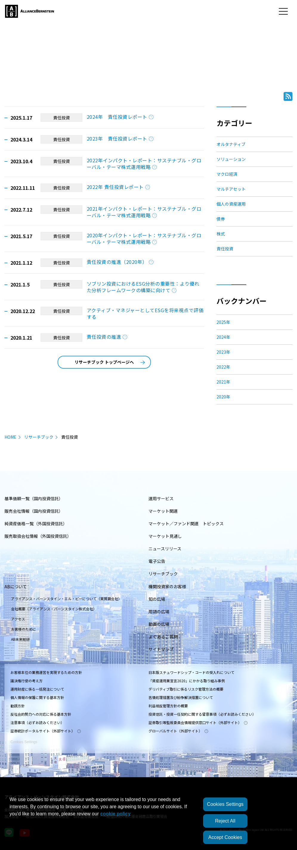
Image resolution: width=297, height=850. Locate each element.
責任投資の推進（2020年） (120, 261)
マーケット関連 (163, 511)
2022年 (223, 367)
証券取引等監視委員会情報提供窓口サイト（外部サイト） (198, 722)
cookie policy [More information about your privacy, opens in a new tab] (115, 813)
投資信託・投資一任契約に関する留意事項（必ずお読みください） (202, 714)
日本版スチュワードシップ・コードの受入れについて (191, 672)
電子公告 (156, 561)
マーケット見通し (165, 536)
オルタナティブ (230, 144)
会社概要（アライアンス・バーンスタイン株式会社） (54, 608)
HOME (10, 437)
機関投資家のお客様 (167, 586)
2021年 (223, 382)
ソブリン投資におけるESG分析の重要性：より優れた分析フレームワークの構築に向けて (143, 287)
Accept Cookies (225, 837)
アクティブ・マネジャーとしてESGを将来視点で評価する (145, 313)
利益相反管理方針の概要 (168, 705)
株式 (220, 234)
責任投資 (61, 118)
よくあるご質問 (163, 637)
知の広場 (156, 599)
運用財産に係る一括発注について (37, 689)
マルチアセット (231, 189)
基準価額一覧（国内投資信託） (33, 498)
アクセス (18, 618)
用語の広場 (158, 612)
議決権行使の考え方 (26, 680)
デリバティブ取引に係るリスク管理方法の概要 (185, 689)
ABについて (15, 586)
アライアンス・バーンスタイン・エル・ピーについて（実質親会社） (66, 598)
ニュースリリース (164, 549)
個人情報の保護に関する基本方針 (37, 697)
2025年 (223, 322)
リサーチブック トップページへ (110, 362)
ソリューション (231, 159)
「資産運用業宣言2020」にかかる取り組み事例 (186, 680)
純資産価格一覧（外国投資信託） (35, 523)
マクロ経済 (226, 174)
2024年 (223, 337)
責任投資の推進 (107, 336)
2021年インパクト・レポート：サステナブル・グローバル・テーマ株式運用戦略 (144, 212)
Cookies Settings (23, 739)
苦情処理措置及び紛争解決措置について (180, 697)
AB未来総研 (20, 639)
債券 (220, 219)
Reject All (225, 820)
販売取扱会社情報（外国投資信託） (37, 536)
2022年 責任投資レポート (118, 186)
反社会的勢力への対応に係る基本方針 (40, 714)
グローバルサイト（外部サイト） (178, 730)
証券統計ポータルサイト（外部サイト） (45, 730)
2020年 (223, 397)
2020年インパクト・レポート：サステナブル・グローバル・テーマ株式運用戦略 (144, 238)
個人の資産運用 (231, 204)
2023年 (223, 352)
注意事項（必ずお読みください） (37, 722)
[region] (148, 820)
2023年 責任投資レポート (120, 138)
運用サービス (161, 498)
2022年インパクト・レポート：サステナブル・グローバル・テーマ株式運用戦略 (144, 163)
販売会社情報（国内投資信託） (33, 511)
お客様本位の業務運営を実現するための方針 (46, 672)
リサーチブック (38, 437)
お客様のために (23, 629)
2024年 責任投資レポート (120, 116)
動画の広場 (158, 624)
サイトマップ (161, 649)
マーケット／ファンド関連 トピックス (186, 523)
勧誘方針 (17, 705)
